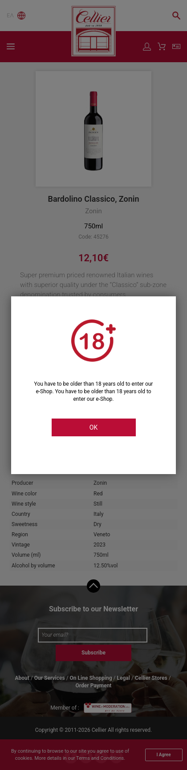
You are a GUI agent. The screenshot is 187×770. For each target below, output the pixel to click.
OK (93, 427)
